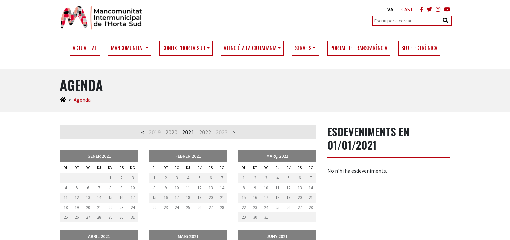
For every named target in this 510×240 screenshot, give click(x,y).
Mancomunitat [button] (127, 48)
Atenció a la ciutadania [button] (250, 48)
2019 (155, 132)
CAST (407, 9)
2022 (205, 132)
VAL (391, 9)
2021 (188, 132)
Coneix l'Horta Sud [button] (183, 48)
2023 (222, 132)
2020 (171, 132)
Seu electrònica (419, 48)
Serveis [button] (303, 48)
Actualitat (85, 48)
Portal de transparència (358, 48)
